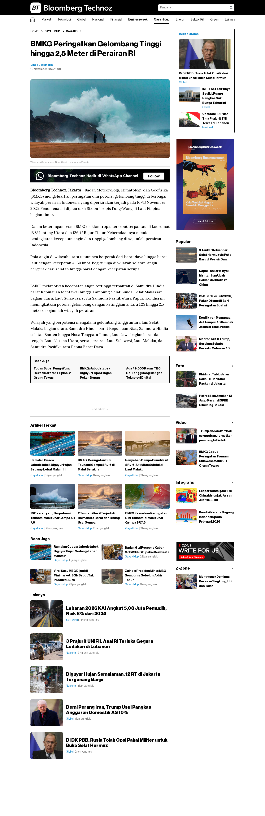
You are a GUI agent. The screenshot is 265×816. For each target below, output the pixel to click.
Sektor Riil (197, 19)
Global (81, 19)
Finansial (116, 19)
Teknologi (64, 19)
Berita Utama (189, 34)
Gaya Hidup (161, 19)
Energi (180, 19)
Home (34, 31)
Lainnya (230, 19)
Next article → (100, 409)
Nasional (98, 19)
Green (214, 19)
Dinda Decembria (41, 65)
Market (46, 19)
